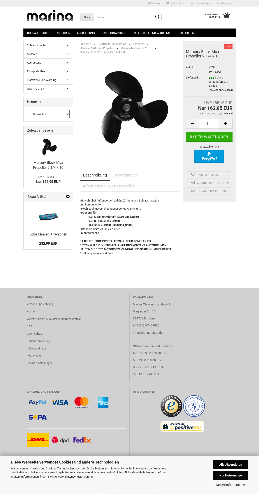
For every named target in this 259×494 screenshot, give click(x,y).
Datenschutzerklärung (79, 476)
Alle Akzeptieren (230, 464)
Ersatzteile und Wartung (151, 33)
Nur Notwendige (230, 475)
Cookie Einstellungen (40, 363)
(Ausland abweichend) (221, 90)
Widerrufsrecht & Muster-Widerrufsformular (54, 319)
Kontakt (31, 311)
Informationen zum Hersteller (108, 186)
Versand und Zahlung (40, 304)
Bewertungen (125, 175)
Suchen (154, 3)
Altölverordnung (36, 348)
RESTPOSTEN (185, 33)
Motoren (63, 33)
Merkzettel (225, 3)
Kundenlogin (200, 3)
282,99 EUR (48, 243)
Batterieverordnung (38, 341)
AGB (29, 326)
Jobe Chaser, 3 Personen (48, 234)
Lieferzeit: (192, 77)
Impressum (34, 356)
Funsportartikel (113, 33)
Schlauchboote (38, 33)
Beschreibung (95, 175)
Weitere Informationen (230, 485)
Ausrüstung (86, 33)
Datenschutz (34, 333)
